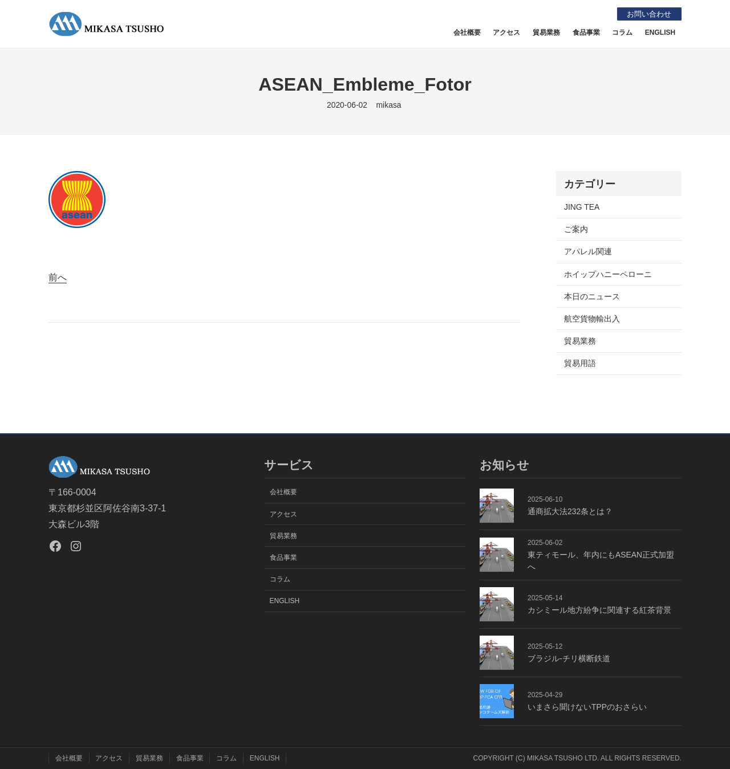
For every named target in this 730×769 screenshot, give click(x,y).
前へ (57, 277)
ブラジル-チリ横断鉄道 (569, 658)
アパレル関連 (588, 251)
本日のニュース (592, 296)
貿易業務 (580, 340)
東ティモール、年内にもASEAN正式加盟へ (601, 560)
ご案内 (576, 229)
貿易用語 (580, 363)
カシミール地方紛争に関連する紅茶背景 (599, 610)
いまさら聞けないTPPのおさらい (587, 706)
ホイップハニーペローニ (608, 274)
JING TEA (581, 206)
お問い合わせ (647, 13)
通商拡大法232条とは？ (570, 511)
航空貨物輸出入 (592, 318)
